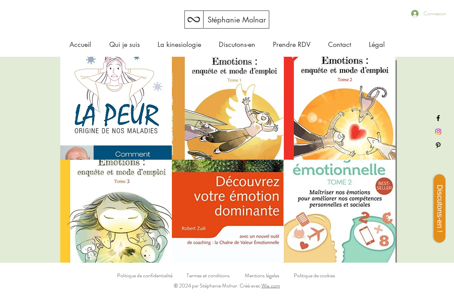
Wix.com (270, 286)
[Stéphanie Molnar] (236, 20)
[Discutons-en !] (439, 208)
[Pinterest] (438, 145)
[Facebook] (438, 118)
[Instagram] (438, 132)
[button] (377, 44)
